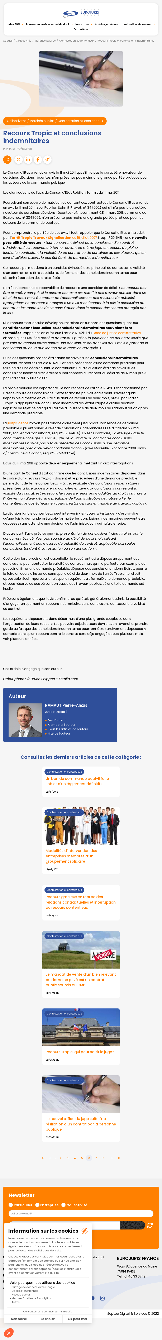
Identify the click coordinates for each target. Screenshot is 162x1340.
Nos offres (82, 24)
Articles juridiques (106, 24)
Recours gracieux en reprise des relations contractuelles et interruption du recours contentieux (79, 903)
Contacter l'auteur (61, 725)
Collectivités (23, 40)
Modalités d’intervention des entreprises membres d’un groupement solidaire (72, 857)
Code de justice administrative (117, 333)
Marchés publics (45, 40)
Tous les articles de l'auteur (68, 729)
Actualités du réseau (137, 24)
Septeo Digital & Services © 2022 (132, 1320)
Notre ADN (13, 24)
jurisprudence (19, 423)
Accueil (8, 40)
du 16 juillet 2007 (87, 237)
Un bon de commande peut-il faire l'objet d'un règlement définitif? (78, 781)
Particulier (23, 1212)
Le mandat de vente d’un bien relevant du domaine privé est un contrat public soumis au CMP (76, 981)
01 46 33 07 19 (135, 1283)
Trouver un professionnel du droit (47, 24)
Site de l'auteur (59, 734)
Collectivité (76, 1212)
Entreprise (49, 1212)
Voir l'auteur (57, 720)
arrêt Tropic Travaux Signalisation (43, 237)
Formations (81, 29)
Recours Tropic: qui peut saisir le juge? (76, 1056)
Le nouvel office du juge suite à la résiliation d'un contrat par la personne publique (77, 1131)
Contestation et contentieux (76, 40)
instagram (102, 1305)
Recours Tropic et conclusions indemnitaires (125, 40)
